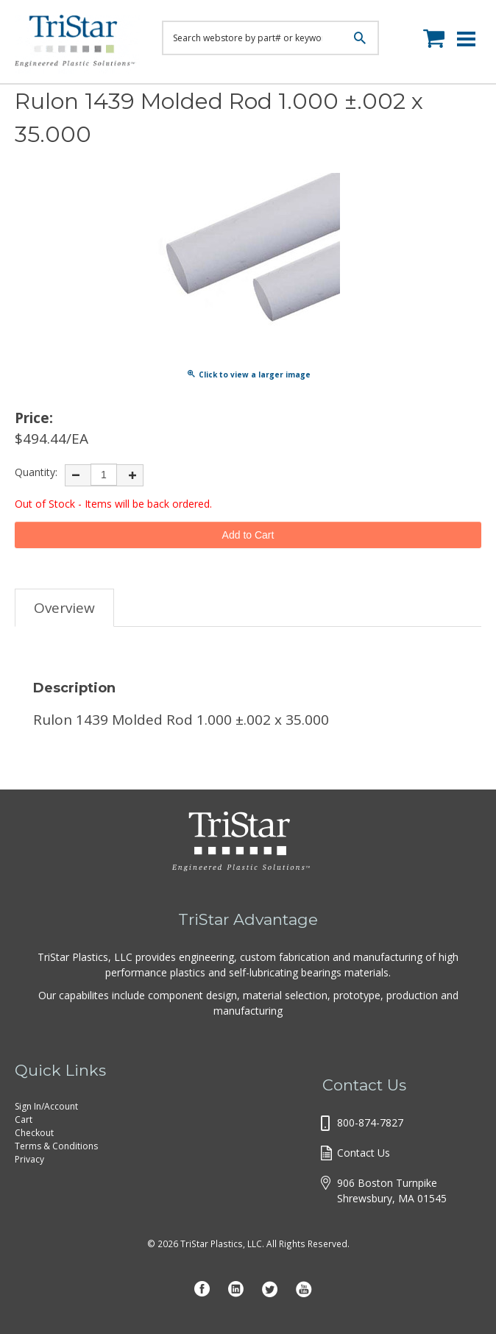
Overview (64, 607)
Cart (23, 1119)
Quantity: (36, 472)
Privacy (29, 1159)
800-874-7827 (370, 1122)
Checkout (34, 1133)
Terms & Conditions (56, 1146)
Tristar (77, 44)
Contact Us (363, 1153)
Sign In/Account (46, 1106)
